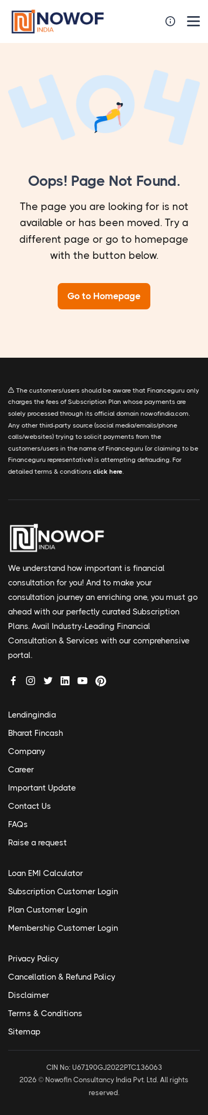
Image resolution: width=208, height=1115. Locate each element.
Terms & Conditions (45, 1013)
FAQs (18, 824)
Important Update (42, 788)
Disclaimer (28, 995)
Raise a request (37, 843)
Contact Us (29, 806)
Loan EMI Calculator (45, 873)
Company (26, 751)
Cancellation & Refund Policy (61, 977)
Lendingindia (32, 715)
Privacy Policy (33, 959)
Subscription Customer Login (63, 891)
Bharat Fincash (35, 733)
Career (21, 769)
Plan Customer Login (47, 910)
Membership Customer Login (63, 928)
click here (107, 471)
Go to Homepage (104, 296)
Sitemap (24, 1032)
